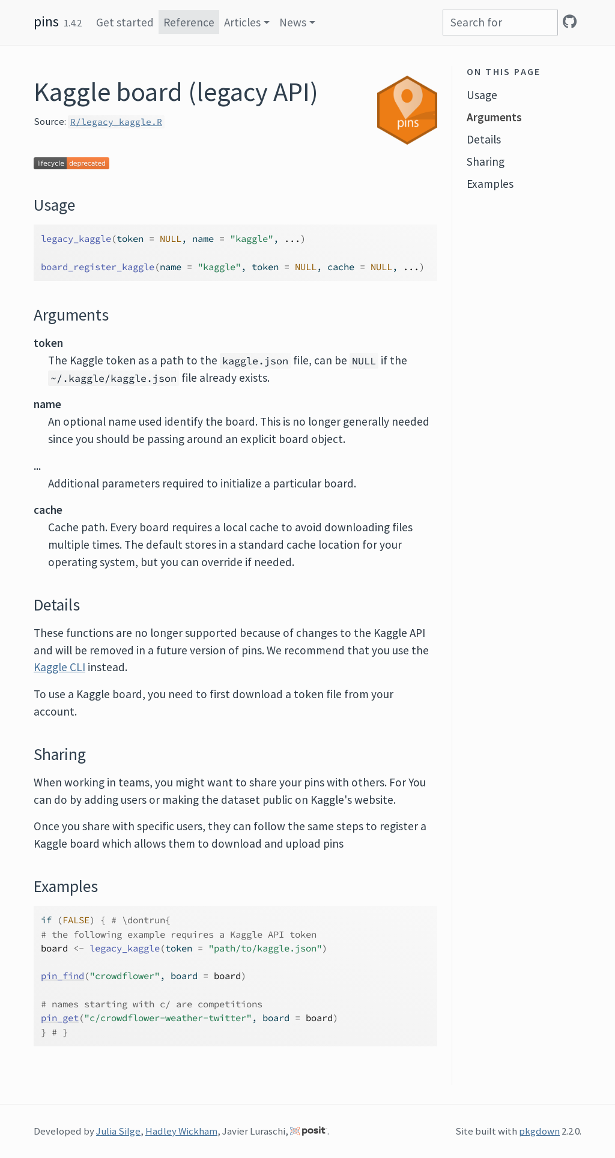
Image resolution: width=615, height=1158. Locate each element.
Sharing (485, 161)
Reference (188, 22)
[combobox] (500, 22)
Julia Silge (118, 1131)
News (292, 22)
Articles (242, 22)
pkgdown (539, 1131)
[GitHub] (569, 22)
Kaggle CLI (59, 667)
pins (46, 21)
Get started (125, 22)
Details (484, 139)
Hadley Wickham (181, 1131)
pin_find (62, 976)
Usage (482, 95)
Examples (490, 183)
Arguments (494, 117)
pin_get (60, 1018)
